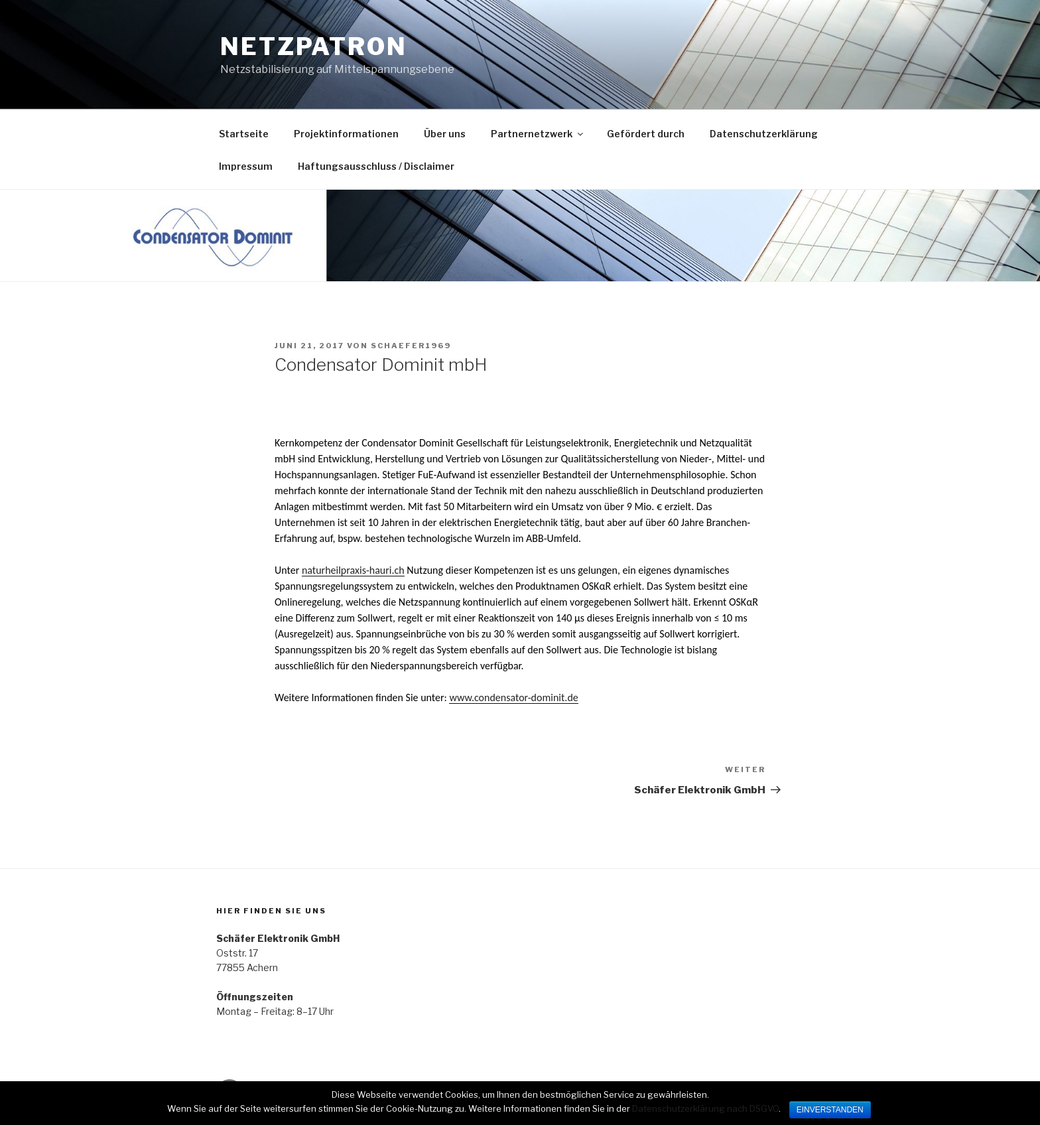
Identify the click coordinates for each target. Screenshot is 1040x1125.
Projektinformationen (346, 133)
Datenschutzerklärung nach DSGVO (705, 1108)
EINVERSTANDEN (830, 1109)
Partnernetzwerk (538, 133)
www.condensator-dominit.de (513, 697)
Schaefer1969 (411, 345)
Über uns (445, 133)
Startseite (244, 133)
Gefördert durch (645, 133)
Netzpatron (313, 46)
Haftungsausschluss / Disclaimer (376, 166)
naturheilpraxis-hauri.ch (353, 570)
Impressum (246, 166)
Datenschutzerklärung (764, 133)
